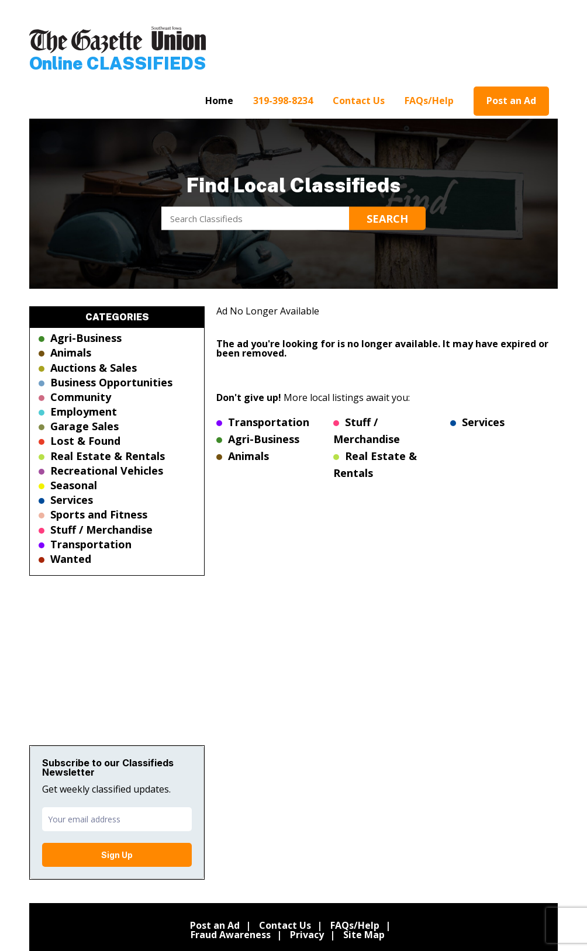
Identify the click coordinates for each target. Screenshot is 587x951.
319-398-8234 (283, 100)
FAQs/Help (429, 100)
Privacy (307, 934)
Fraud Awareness (231, 934)
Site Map (364, 934)
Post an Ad (511, 100)
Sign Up (117, 855)
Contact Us (359, 100)
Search (387, 218)
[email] (117, 819)
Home (219, 100)
